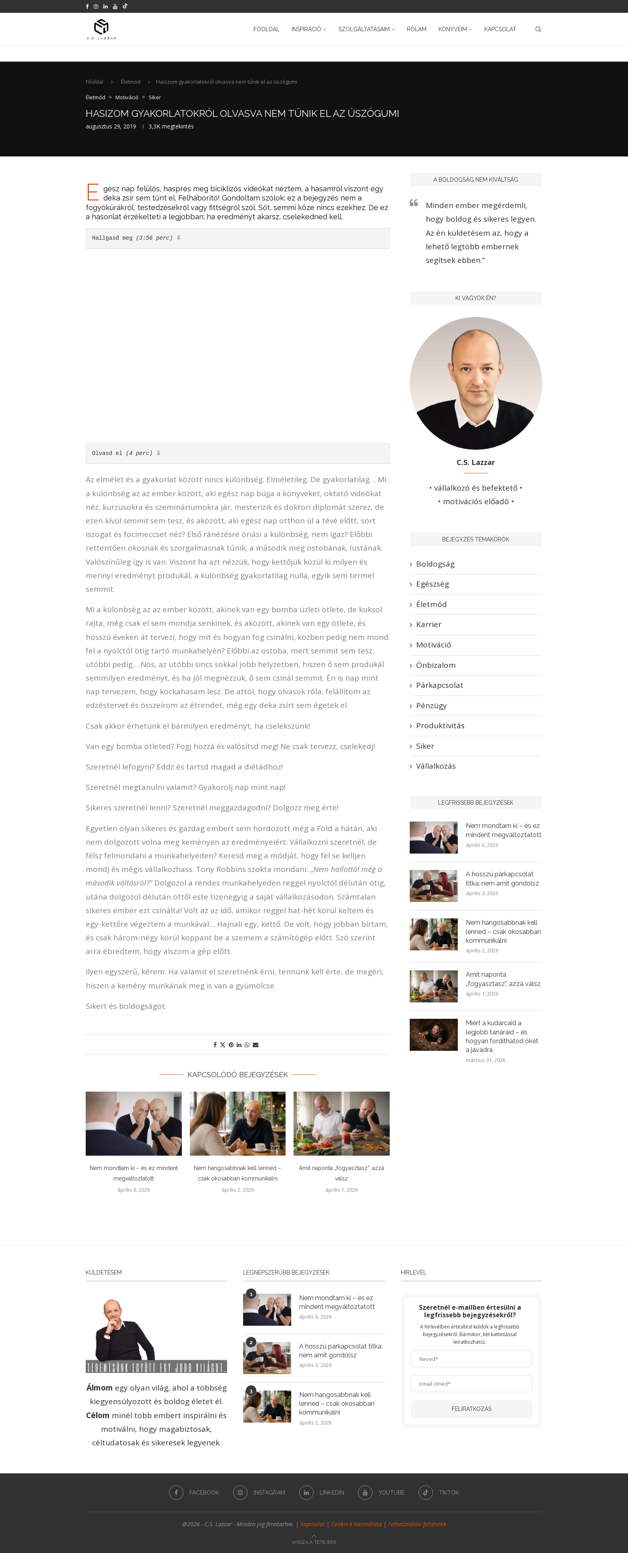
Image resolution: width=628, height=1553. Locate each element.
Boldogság (435, 564)
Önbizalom (436, 665)
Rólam (417, 29)
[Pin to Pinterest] (231, 1044)
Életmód (131, 81)
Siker (425, 746)
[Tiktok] (125, 6)
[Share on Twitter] (222, 1044)
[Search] (538, 29)
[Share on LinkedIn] (239, 1044)
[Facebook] (87, 6)
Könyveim (453, 29)
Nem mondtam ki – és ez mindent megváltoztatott (503, 830)
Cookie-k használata (356, 1524)
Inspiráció (306, 29)
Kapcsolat (500, 29)
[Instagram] (96, 6)
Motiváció (433, 644)
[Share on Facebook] (215, 1044)
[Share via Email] (255, 1044)
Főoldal (267, 29)
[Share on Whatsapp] (247, 1044)
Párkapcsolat (439, 685)
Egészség (432, 584)
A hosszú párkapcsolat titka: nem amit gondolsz (502, 878)
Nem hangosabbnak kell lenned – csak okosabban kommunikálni (503, 931)
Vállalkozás (436, 766)
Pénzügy (431, 705)
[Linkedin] (105, 6)
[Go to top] (314, 1541)
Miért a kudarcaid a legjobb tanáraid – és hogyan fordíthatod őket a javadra (502, 1036)
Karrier (428, 624)
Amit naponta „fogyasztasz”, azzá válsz (503, 979)
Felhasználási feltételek (417, 1524)
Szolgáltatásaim (364, 29)
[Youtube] (115, 6)
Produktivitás (440, 725)
